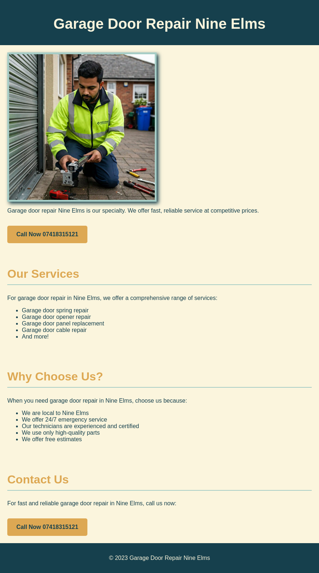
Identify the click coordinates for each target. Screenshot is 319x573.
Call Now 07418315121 (47, 234)
